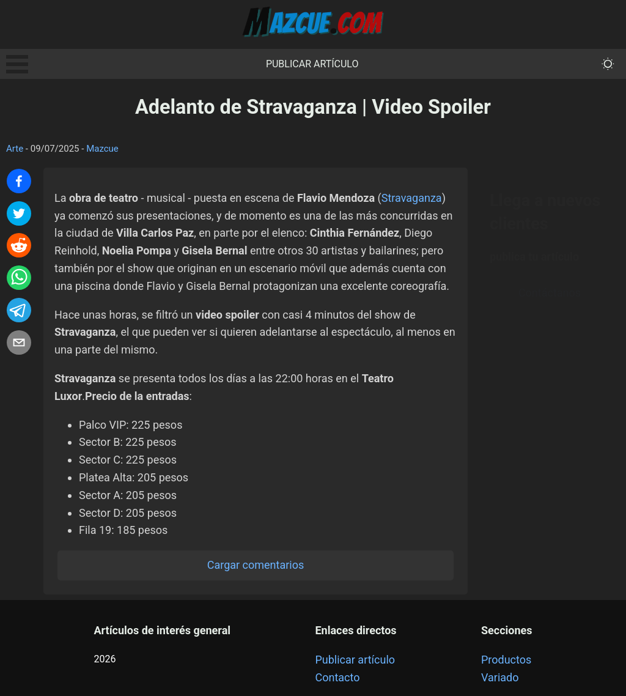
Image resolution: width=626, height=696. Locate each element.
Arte (14, 148)
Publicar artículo (312, 64)
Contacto (337, 677)
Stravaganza (411, 197)
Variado (500, 677)
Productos (506, 659)
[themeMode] (608, 64)
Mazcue (102, 148)
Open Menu (17, 64)
